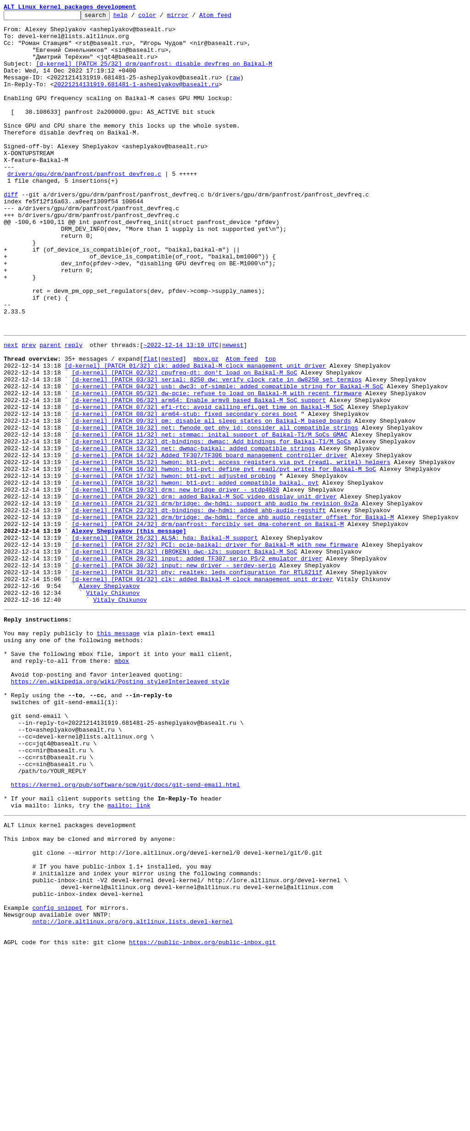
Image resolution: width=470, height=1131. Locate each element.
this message (118, 753)
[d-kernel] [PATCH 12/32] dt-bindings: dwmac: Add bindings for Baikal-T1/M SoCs (211, 525)
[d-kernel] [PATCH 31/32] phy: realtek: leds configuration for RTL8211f (197, 682)
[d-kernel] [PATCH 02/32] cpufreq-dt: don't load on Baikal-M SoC (184, 442)
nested (172, 426)
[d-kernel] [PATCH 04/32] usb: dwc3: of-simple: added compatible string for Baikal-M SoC (227, 459)
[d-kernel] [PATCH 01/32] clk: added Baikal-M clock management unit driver (195, 434)
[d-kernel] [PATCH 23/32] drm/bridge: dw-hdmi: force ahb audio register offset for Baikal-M (233, 616)
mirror (192, 17)
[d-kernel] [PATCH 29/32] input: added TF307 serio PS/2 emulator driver (197, 665)
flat (150, 426)
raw (234, 91)
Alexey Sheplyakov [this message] (129, 632)
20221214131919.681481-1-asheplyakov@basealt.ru (136, 99)
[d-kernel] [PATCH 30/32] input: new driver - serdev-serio (174, 674)
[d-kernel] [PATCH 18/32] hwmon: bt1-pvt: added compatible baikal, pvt (195, 575)
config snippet (57, 1079)
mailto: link (129, 959)
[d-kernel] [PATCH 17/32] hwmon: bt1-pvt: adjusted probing (174, 566)
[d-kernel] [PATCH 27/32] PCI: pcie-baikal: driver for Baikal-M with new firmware (215, 649)
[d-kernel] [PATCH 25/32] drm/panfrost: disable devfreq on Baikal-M (154, 74)
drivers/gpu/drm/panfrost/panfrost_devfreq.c (84, 206)
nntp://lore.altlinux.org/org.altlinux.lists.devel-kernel (132, 1096)
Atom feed (229, 17)
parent (50, 409)
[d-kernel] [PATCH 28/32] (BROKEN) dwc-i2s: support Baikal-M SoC (184, 657)
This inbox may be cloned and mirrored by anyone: (89, 997)
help (135, 17)
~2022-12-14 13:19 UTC (180, 409)
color (161, 17)
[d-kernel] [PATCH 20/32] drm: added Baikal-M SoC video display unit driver (204, 591)
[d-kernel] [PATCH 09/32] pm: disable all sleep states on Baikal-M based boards (211, 500)
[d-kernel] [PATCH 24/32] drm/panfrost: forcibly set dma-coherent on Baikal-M (208, 624)
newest (233, 409)
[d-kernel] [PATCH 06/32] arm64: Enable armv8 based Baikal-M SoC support (199, 475)
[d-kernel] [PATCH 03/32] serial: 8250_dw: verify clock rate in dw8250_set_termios (217, 451)
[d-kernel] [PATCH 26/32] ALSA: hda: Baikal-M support (165, 641)
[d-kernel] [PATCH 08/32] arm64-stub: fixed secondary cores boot (184, 492)
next (11, 409)
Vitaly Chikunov (113, 707)
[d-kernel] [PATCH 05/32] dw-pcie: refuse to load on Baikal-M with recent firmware (217, 467)
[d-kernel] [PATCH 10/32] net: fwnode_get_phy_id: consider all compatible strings (215, 508)
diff (11, 231)
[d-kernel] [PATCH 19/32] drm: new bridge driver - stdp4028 (175, 583)
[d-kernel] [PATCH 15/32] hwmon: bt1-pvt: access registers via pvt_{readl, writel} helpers (231, 550)
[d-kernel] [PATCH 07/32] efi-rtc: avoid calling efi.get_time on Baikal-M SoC (208, 484)
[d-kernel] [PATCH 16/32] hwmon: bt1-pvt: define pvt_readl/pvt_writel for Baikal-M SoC (224, 558)
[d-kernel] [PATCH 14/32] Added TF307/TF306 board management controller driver (209, 542)
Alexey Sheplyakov (109, 698)
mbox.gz (205, 426)
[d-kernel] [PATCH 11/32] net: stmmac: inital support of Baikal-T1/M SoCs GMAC (209, 517)
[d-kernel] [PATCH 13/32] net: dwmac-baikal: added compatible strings (193, 533)
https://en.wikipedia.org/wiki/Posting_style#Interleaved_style (120, 810)
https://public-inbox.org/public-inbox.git (202, 1121)
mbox (122, 786)
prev (29, 409)
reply (74, 409)
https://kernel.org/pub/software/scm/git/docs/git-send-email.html (125, 934)
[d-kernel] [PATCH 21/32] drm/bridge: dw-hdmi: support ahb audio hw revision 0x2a (215, 599)
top (270, 426)
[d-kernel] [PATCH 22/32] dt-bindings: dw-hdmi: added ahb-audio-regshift (199, 608)
